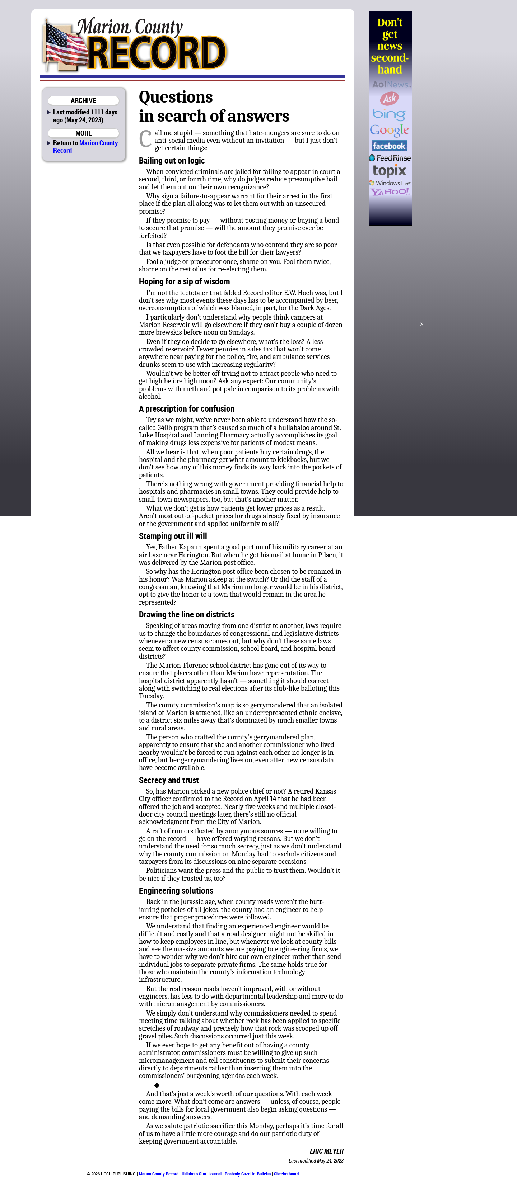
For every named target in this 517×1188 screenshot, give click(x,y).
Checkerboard (286, 1173)
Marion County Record (85, 146)
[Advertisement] (448, 118)
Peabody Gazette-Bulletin (248, 1173)
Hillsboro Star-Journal (202, 1173)
